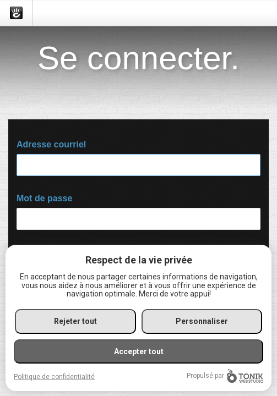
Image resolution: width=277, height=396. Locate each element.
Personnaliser (202, 321)
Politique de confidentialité (54, 377)
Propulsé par (225, 376)
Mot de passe (44, 198)
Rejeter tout (75, 321)
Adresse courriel (51, 144)
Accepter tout (139, 351)
